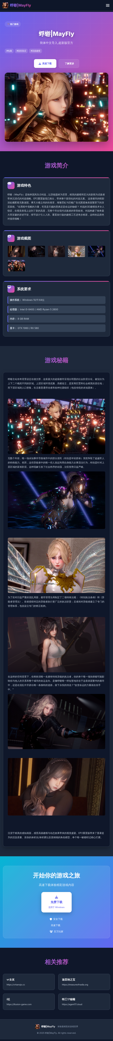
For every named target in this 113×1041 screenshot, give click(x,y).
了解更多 (69, 63)
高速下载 (45, 63)
